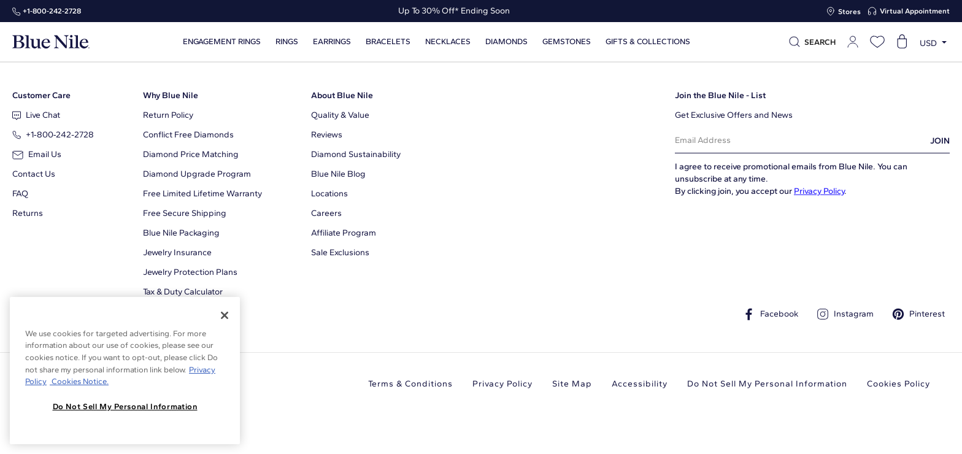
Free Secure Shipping (184, 213)
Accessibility (640, 384)
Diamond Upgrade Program (197, 174)
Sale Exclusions (340, 252)
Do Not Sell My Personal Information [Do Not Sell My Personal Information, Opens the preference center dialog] (125, 406)
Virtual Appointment (915, 11)
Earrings (332, 41)
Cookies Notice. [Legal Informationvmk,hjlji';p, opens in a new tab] (79, 381)
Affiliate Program (343, 233)
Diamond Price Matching (191, 154)
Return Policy (168, 115)
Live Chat (36, 115)
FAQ (20, 193)
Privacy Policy (819, 191)
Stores (849, 11)
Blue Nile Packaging (181, 233)
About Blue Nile (342, 95)
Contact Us (33, 174)
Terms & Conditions (410, 384)
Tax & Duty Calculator (183, 292)
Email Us (36, 154)
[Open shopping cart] (902, 41)
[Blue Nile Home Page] (51, 42)
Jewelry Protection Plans (190, 272)
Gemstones (566, 41)
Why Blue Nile (170, 95)
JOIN (940, 141)
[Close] (224, 315)
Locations (329, 193)
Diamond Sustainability (356, 154)
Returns (27, 213)
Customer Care (41, 95)
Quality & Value (340, 115)
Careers (326, 213)
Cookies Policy (898, 384)
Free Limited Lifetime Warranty (202, 193)
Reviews (326, 134)
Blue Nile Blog (338, 174)
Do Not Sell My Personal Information (767, 384)
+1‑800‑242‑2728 (52, 11)
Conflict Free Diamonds (188, 134)
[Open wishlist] (877, 41)
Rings (286, 41)
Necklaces (448, 41)
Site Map (572, 384)
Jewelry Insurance (177, 252)
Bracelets (388, 41)
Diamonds (506, 41)
